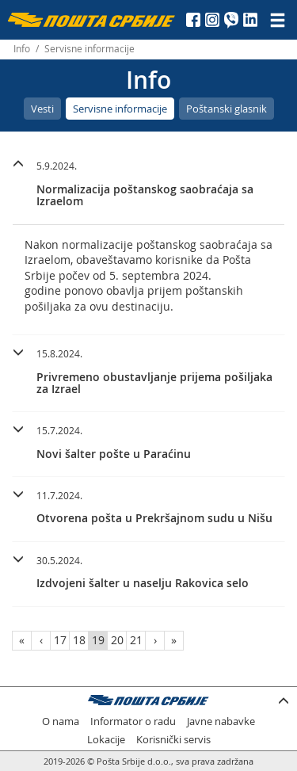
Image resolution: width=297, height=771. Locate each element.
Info (21, 48)
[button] (148, 181)
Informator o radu (133, 721)
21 (136, 639)
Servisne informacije (120, 108)
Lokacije (106, 739)
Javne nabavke (221, 721)
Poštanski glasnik (226, 108)
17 (60, 639)
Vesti (42, 108)
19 (98, 639)
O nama (60, 721)
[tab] (148, 185)
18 (79, 639)
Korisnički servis (173, 739)
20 (117, 639)
